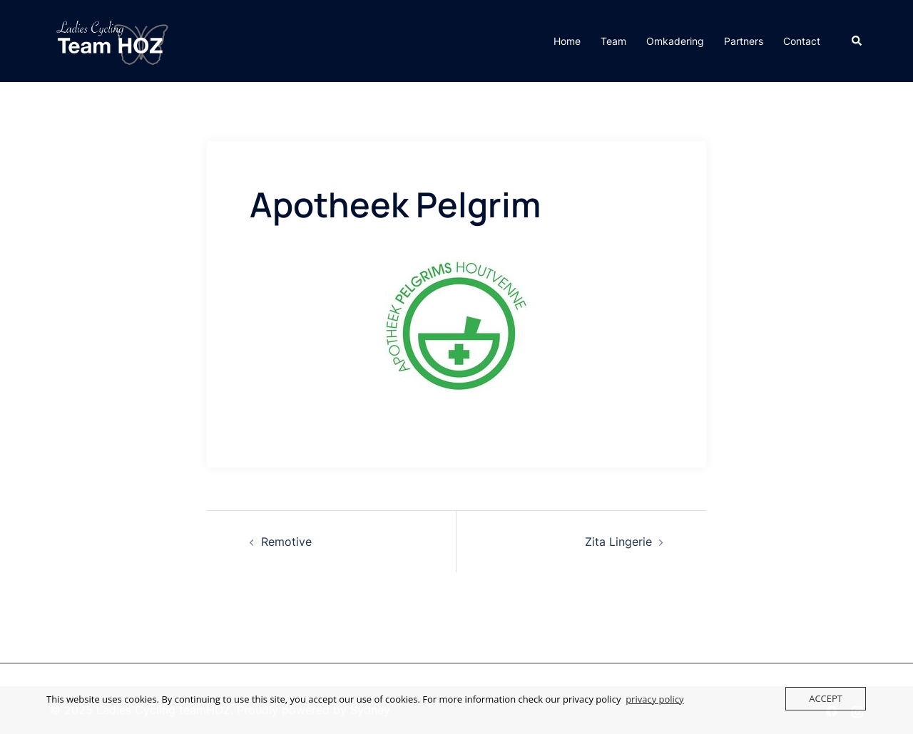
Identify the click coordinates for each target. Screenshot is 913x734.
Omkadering (675, 41)
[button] (857, 40)
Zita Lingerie (618, 541)
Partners (743, 41)
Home (567, 41)
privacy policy (654, 699)
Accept (825, 698)
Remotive (286, 541)
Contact (801, 41)
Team (613, 41)
